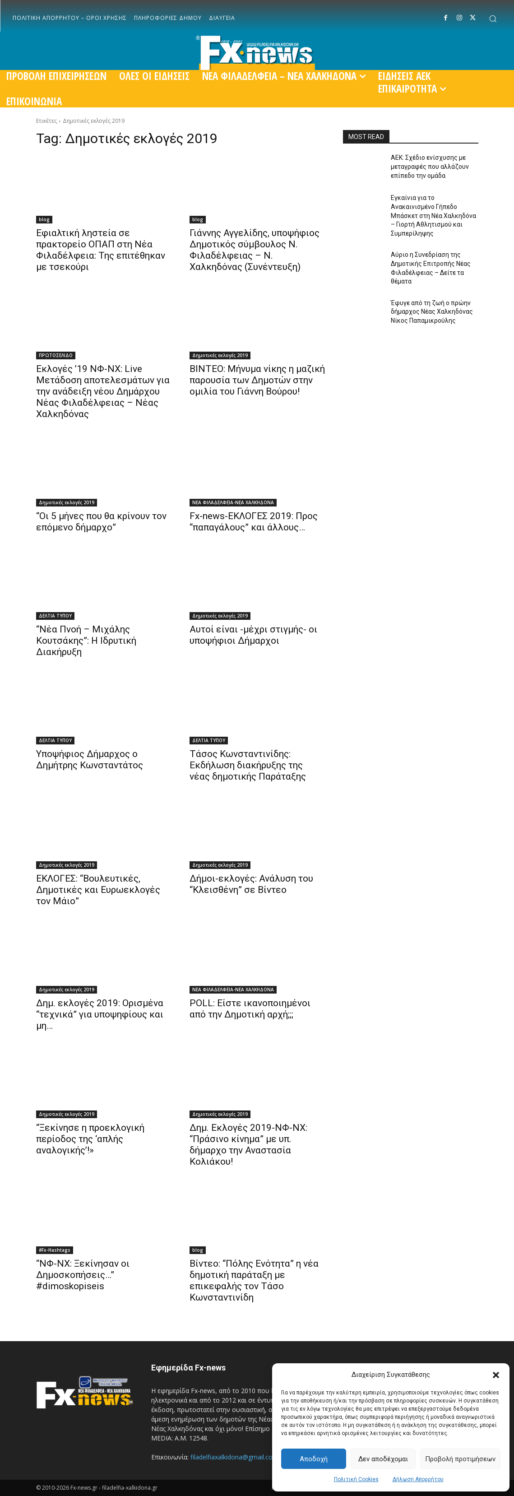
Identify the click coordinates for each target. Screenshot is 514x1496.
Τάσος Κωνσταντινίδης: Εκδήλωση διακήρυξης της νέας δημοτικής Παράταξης (248, 765)
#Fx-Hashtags (54, 1250)
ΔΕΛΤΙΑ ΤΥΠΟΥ (55, 616)
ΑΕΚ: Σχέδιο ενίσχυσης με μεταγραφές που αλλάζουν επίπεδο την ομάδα (430, 166)
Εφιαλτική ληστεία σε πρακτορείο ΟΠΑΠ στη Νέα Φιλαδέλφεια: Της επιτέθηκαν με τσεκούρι (100, 250)
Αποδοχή (314, 1459)
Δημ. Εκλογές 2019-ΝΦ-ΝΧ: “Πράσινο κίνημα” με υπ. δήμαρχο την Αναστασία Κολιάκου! (248, 1144)
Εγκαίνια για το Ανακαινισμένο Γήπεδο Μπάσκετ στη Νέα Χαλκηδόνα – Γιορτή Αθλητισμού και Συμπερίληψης (433, 215)
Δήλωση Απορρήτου (418, 1479)
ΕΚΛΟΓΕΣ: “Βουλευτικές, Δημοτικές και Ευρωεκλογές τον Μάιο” (98, 889)
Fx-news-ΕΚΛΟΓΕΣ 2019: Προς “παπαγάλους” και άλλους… (254, 522)
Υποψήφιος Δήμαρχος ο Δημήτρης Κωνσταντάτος (89, 759)
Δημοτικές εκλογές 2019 (220, 355)
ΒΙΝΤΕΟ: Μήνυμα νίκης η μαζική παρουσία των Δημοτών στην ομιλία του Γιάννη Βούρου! (257, 380)
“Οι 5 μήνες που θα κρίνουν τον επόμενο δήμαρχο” (101, 522)
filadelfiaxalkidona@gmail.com (234, 1457)
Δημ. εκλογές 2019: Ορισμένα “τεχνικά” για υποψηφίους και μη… (99, 1014)
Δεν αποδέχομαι (383, 1459)
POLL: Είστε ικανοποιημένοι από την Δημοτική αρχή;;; (250, 1009)
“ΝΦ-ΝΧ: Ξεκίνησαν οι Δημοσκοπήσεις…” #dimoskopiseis (83, 1275)
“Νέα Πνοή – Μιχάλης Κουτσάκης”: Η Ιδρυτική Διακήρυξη (86, 640)
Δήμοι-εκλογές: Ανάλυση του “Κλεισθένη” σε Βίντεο (251, 884)
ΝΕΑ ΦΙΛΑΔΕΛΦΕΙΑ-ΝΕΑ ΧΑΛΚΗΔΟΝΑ (233, 502)
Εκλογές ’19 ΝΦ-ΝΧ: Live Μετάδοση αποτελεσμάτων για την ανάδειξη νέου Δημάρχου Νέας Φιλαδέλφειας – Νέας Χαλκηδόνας (103, 391)
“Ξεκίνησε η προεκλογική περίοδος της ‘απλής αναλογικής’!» (90, 1139)
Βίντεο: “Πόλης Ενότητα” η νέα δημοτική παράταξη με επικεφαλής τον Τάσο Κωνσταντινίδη (254, 1280)
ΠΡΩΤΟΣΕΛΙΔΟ (56, 355)
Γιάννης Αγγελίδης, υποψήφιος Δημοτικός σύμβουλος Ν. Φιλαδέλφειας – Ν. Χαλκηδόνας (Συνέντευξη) (255, 250)
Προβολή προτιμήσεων (460, 1459)
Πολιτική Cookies (356, 1479)
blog (44, 219)
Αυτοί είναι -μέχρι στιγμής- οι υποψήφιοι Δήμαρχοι (253, 635)
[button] (495, 1375)
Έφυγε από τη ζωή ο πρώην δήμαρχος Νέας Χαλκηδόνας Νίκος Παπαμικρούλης (432, 311)
